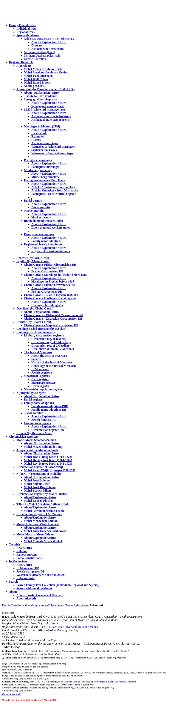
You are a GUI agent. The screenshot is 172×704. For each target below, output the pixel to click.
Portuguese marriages (38, 160)
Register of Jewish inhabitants (43, 244)
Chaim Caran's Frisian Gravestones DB (49, 284)
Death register (40, 386)
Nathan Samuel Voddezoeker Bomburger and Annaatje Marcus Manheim (100, 681)
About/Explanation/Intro (40, 497)
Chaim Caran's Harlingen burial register (50, 298)
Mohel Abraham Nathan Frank (44, 510)
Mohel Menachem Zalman (41, 520)
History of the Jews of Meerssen (51, 362)
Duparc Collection (35, 59)
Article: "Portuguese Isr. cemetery (53, 187)
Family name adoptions (39, 234)
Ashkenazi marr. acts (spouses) (51, 116)
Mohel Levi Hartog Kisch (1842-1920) (48, 463)
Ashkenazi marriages (44, 143)
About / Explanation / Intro (48, 42)
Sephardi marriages (44, 150)
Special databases (27, 35)
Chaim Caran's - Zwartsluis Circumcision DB (53, 318)
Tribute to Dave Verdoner (40, 96)
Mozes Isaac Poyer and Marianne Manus (73, 626)
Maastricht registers (37, 375)
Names (69, 605)
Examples (37, 136)
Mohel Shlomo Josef (37, 483)
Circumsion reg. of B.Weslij (48, 338)
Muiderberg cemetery (38, 170)
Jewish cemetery (41, 372)
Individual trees (26, 28)
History (36, 139)
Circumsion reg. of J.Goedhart (50, 345)
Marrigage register (43, 382)
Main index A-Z (40, 605)
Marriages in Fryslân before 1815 (52, 281)
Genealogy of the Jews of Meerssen (53, 365)
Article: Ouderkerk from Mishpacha (54, 190)
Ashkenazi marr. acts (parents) (51, 119)
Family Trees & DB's (22, 25)
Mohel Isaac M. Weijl (37, 82)
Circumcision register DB (47, 429)
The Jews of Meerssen (38, 352)
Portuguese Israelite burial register (53, 193)
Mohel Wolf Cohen (36, 79)
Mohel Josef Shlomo (37, 480)
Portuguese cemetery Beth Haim (44, 180)
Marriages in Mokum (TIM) (42, 126)
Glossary (37, 45)
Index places (81, 605)
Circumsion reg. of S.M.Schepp (51, 342)
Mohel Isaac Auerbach (38, 75)
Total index (57, 605)
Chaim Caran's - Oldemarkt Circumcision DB (53, 315)
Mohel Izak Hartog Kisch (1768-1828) (48, 456)
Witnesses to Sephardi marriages (52, 153)
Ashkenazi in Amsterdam (47, 48)
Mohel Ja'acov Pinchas (38, 500)
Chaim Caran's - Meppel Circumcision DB (51, 325)
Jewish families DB (43, 419)
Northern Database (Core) (39, 52)
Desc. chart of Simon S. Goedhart (52, 349)
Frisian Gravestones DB (46, 291)
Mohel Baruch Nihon (37, 490)
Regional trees (25, 32)
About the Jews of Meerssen (49, 355)
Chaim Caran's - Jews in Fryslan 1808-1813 (52, 295)
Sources (36, 359)
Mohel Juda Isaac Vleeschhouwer (45, 531)
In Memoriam (40, 369)
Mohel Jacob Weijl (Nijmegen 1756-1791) (50, 470)
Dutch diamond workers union (43, 220)
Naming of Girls (34, 85)
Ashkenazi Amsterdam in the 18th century (49, 38)
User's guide (39, 133)
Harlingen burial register (47, 305)
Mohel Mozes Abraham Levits (43, 69)
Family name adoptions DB (48, 409)
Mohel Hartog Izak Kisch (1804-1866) (48, 460)
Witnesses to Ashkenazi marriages (53, 146)
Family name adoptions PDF (49, 406)
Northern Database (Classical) (42, 55)
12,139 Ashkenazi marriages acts (44, 109)
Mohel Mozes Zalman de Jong (43, 446)
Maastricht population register (43, 389)
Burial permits (33, 200)
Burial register (33, 399)
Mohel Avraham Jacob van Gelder (46, 72)
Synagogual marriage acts (40, 99)
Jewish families (33, 413)
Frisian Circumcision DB (47, 271)
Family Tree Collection (16, 605)
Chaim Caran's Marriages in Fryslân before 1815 (55, 274)
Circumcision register (37, 423)
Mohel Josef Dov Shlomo (39, 487)
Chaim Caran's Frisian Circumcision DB (50, 264)
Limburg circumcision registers (44, 335)
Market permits (34, 210)
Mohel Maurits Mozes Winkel (43, 541)
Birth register (40, 379)
